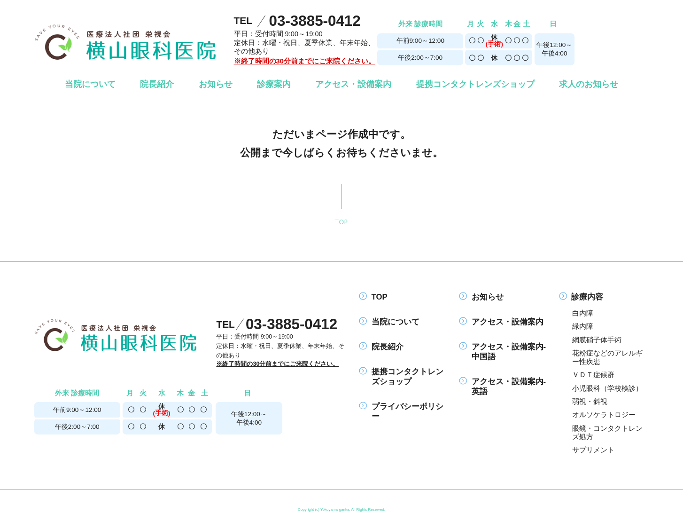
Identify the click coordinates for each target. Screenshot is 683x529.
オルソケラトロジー (604, 414)
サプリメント (593, 450)
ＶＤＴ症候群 (593, 375)
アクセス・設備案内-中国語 (502, 351)
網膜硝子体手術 (596, 340)
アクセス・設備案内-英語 (502, 386)
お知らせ (481, 296)
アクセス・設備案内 (501, 321)
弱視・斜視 (589, 401)
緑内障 (582, 326)
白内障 (582, 313)
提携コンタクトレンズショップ (401, 376)
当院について (389, 321)
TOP (373, 296)
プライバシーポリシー (401, 411)
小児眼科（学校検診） (607, 388)
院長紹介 (381, 346)
